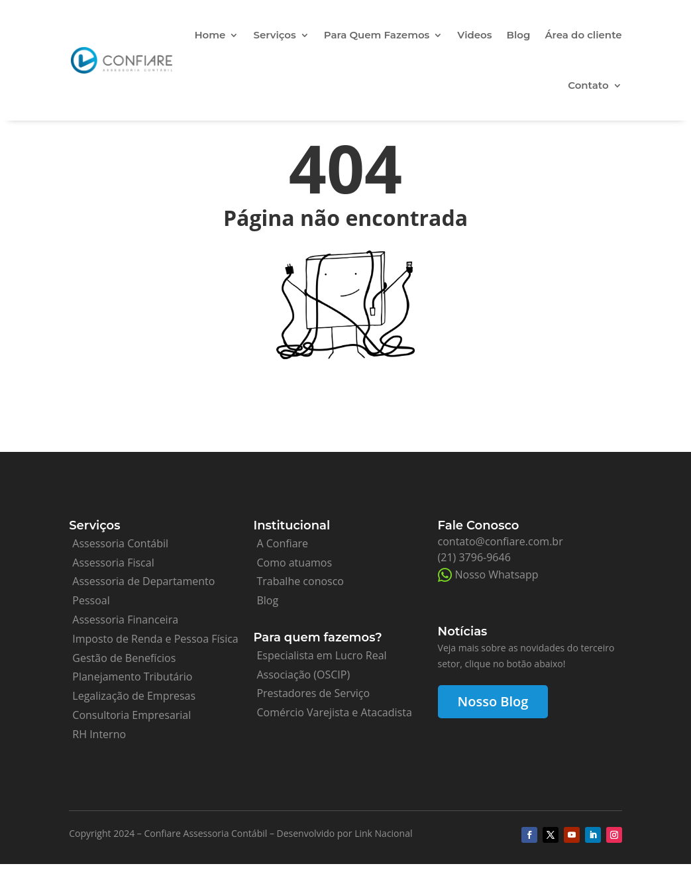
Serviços (274, 34)
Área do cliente (583, 34)
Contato (588, 85)
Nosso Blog (493, 701)
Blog (519, 34)
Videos (474, 34)
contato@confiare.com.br (500, 541)
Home (209, 34)
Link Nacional (383, 833)
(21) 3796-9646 (474, 557)
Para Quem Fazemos (377, 34)
